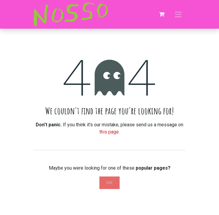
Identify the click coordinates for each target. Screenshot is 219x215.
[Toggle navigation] (178, 14)
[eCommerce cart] (162, 14)
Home (109, 182)
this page (109, 132)
